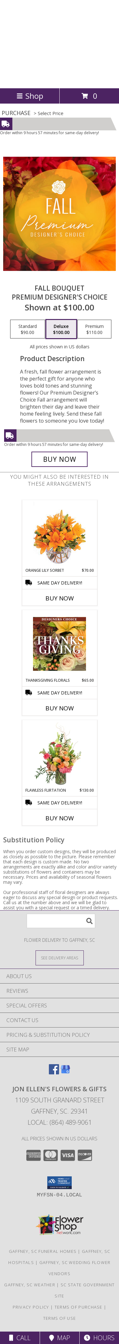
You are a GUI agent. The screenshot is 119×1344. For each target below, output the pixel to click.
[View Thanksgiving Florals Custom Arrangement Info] (59, 644)
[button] (59, 1182)
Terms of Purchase (78, 1307)
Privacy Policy (31, 1307)
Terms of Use (59, 1318)
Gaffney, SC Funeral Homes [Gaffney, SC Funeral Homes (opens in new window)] (43, 1251)
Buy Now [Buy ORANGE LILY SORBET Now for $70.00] (59, 598)
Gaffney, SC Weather (29, 1285)
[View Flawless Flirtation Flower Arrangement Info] (59, 754)
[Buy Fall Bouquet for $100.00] (59, 459)
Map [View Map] (59, 1337)
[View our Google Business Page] (65, 1072)
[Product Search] (61, 921)
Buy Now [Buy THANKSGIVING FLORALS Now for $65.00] (59, 708)
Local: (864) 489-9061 (60, 1122)
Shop (30, 96)
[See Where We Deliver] (60, 958)
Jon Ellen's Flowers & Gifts (45, 43)
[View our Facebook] (54, 1072)
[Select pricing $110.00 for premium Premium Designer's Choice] (94, 329)
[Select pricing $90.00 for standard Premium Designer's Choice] (27, 329)
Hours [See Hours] (99, 1337)
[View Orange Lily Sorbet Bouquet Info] (59, 534)
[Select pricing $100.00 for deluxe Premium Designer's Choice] (61, 329)
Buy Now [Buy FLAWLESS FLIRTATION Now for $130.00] (59, 818)
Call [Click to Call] (19, 1337)
